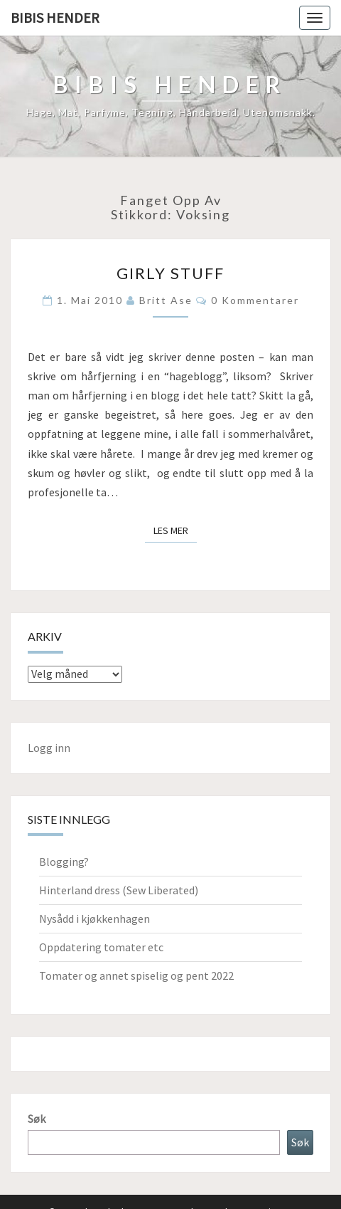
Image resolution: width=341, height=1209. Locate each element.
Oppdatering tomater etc (101, 947)
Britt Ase (166, 300)
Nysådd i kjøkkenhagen (94, 918)
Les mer (175, 530)
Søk (36, 1118)
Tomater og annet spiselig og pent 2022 (136, 975)
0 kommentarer (255, 300)
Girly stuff (170, 273)
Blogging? (64, 861)
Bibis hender (55, 17)
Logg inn (49, 747)
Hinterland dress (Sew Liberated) (118, 890)
